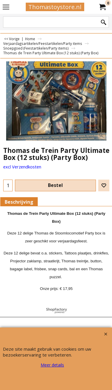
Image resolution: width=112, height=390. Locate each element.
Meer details (52, 365)
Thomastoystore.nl (54, 7)
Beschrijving (19, 202)
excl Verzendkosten (22, 167)
